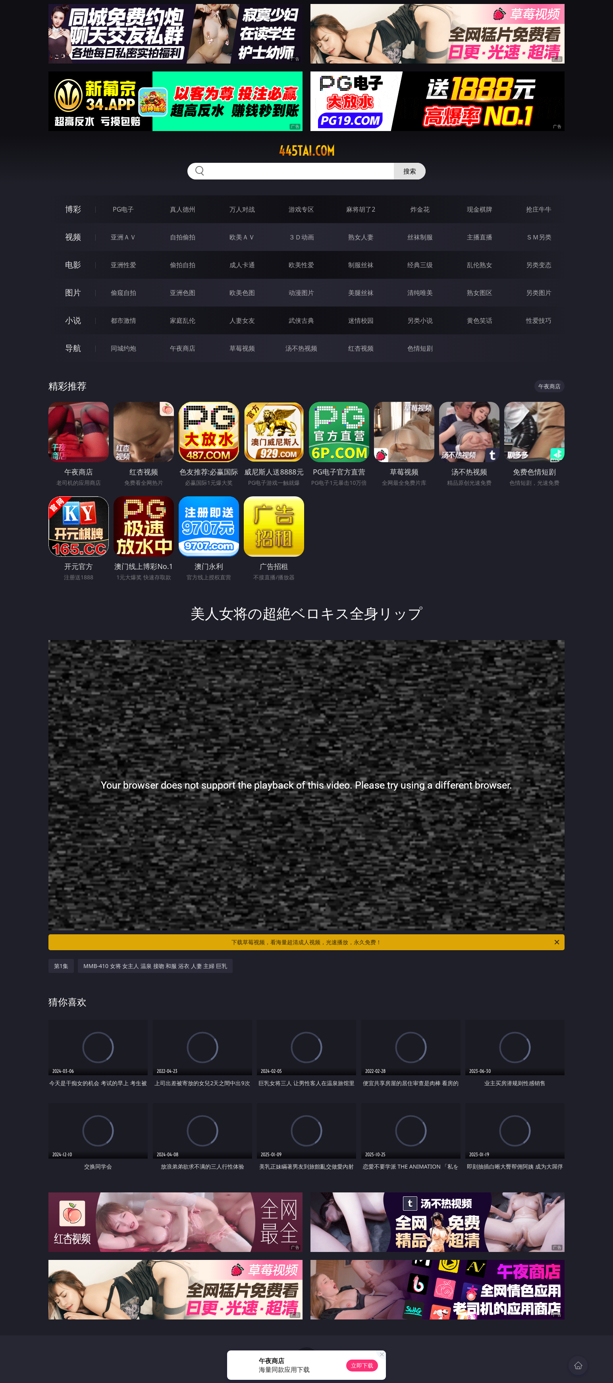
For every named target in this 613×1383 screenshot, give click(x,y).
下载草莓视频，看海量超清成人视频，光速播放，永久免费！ (396, 942)
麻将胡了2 (360, 209)
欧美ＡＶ (242, 237)
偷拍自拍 (182, 264)
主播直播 (479, 237)
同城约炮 (123, 348)
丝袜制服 (420, 237)
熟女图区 (479, 292)
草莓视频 (242, 348)
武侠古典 (301, 320)
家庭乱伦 (182, 320)
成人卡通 (242, 264)
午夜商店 (182, 348)
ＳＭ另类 (538, 237)
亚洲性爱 (123, 264)
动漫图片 (301, 292)
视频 (73, 236)
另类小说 (420, 320)
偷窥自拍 (123, 292)
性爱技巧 (538, 320)
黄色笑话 (479, 320)
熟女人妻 (361, 237)
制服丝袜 (361, 264)
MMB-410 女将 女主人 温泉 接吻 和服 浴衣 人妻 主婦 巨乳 (155, 966)
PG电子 (123, 209)
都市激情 (123, 320)
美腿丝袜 (361, 292)
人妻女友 (242, 320)
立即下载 (362, 1365)
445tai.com (307, 151)
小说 (73, 320)
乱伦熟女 (479, 264)
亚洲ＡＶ (123, 237)
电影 (73, 264)
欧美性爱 (301, 264)
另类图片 (538, 292)
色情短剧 (420, 348)
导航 (73, 348)
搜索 (409, 171)
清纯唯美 (420, 292)
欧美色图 (242, 292)
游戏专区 (301, 209)
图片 (73, 292)
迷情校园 (361, 320)
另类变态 (538, 264)
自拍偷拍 (182, 237)
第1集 (61, 966)
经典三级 (420, 264)
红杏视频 (361, 348)
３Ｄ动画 (301, 237)
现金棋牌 (479, 209)
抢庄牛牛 (538, 209)
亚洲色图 (182, 292)
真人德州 (182, 209)
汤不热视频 (301, 348)
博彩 (73, 209)
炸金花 (420, 209)
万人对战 (242, 209)
